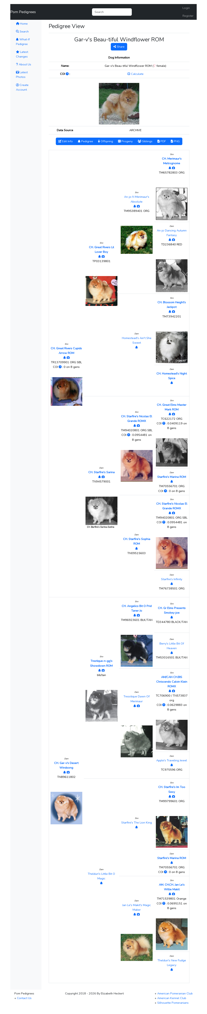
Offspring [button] (105, 141)
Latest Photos (22, 74)
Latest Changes (22, 54)
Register (188, 16)
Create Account (22, 87)
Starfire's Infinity (171, 579)
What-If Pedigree (23, 41)
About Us (23, 64)
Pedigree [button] (85, 141)
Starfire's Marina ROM (171, 477)
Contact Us (24, 998)
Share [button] (119, 47)
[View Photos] (68, 358)
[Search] (112, 12)
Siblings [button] (145, 141)
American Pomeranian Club (175, 993)
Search (22, 31)
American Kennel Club (171, 998)
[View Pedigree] (64, 358)
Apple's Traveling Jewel (171, 760)
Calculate (135, 74)
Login (186, 8)
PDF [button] (161, 141)
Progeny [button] (125, 141)
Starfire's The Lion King (136, 822)
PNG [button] (175, 141)
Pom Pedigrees (23, 11)
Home (27, 23)
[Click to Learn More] (67, 74)
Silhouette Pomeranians (173, 1003)
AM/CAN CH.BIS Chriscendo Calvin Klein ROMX (171, 681)
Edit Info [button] (65, 141)
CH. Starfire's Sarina (101, 472)
